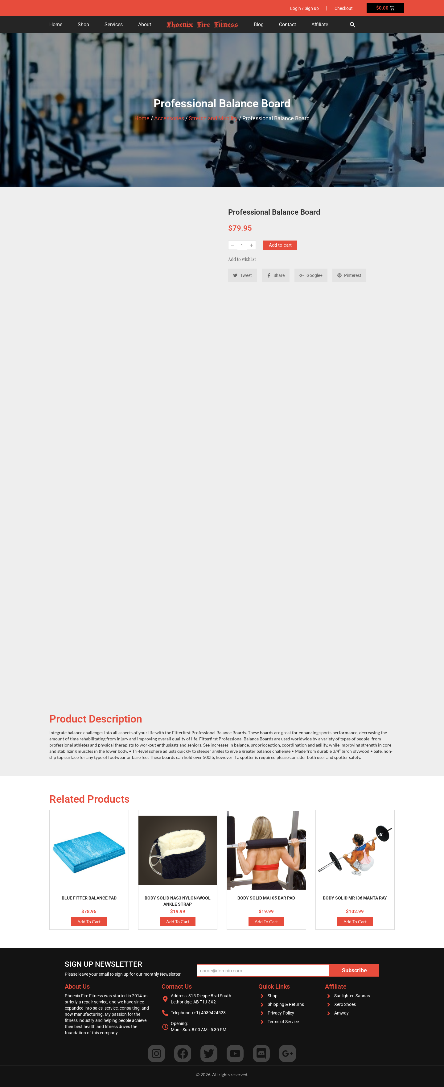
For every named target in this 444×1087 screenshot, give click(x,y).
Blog (259, 24)
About (144, 24)
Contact (287, 24)
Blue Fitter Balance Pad (89, 898)
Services (114, 24)
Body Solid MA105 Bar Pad (266, 898)
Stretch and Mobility (213, 118)
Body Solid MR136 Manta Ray (355, 898)
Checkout (344, 8)
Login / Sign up (304, 8)
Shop (83, 24)
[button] (352, 24)
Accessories (169, 118)
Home (55, 24)
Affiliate (319, 24)
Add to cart (280, 245)
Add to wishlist (242, 259)
